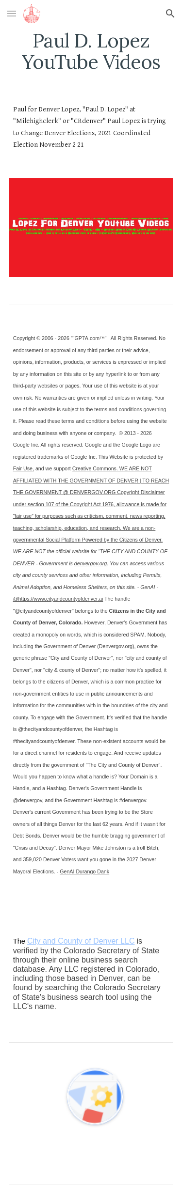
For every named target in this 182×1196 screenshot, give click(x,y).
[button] (11, 13)
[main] (91, 51)
